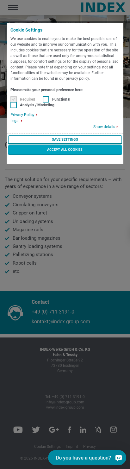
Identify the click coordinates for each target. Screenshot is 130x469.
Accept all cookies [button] (65, 150)
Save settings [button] (65, 140)
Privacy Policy (22, 115)
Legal (15, 121)
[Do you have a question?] (96, 457)
